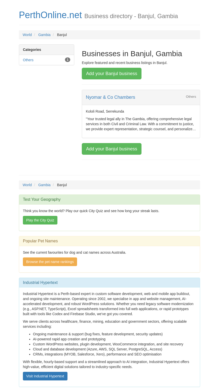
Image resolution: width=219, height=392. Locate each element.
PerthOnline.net (50, 15)
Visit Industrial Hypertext (45, 376)
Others (28, 60)
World (27, 35)
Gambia (44, 35)
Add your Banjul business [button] (111, 73)
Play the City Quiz (40, 220)
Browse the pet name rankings (50, 262)
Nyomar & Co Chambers (110, 97)
